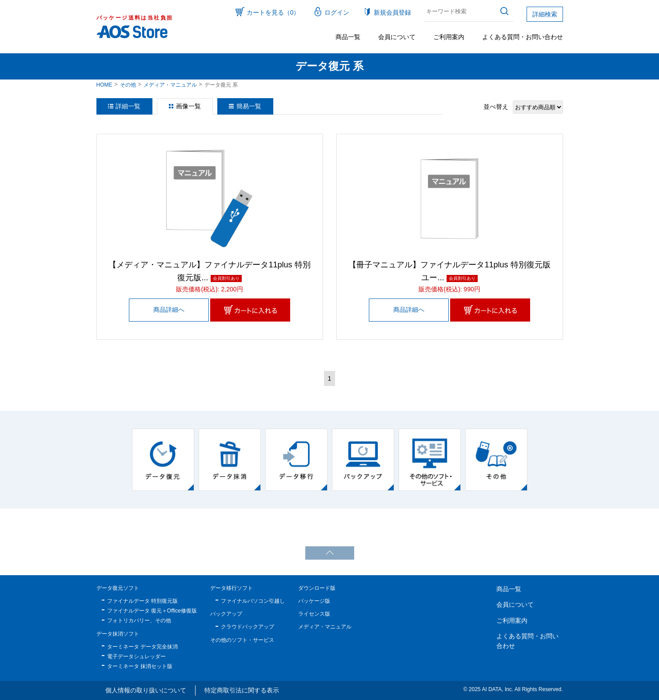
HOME (104, 85)
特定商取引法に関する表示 (241, 690)
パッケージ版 (314, 601)
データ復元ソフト (117, 588)
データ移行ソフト (231, 588)
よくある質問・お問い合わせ (522, 36)
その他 (128, 85)
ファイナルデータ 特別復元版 (142, 601)
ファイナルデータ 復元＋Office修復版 (152, 611)
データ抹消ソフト (117, 634)
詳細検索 (544, 14)
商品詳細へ (168, 309)
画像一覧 (188, 106)
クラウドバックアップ (247, 627)
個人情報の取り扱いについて (145, 690)
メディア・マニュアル (170, 85)
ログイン (336, 12)
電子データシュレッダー (136, 656)
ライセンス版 (314, 614)
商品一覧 (347, 36)
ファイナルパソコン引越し (253, 601)
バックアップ (226, 614)
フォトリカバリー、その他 (139, 620)
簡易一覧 (248, 106)
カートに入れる (250, 310)
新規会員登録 (392, 12)
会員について (396, 36)
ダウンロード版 (316, 588)
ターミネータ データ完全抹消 (142, 647)
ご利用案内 (448, 36)
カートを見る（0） (273, 12)
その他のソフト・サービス (242, 640)
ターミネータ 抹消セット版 (139, 666)
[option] (163, 460)
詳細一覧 (128, 106)
